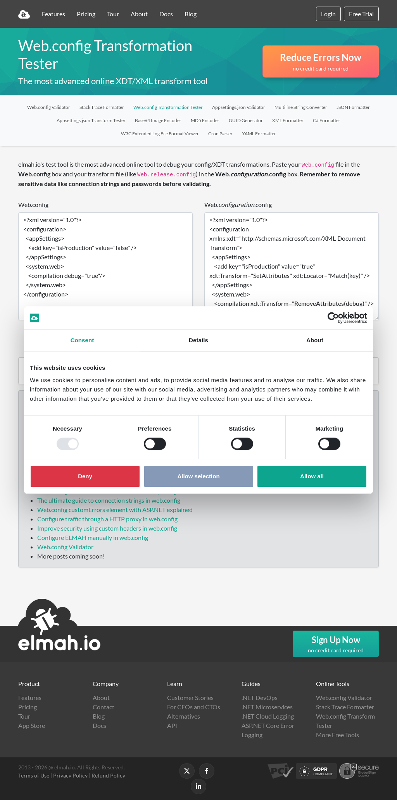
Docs (166, 13)
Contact (103, 706)
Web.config (33, 204)
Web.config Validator (48, 107)
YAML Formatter (259, 133)
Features (53, 13)
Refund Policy (108, 775)
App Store (31, 725)
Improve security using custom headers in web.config (107, 528)
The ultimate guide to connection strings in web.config (108, 500)
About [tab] (314, 340)
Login (328, 13)
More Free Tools (337, 734)
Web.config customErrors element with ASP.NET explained (115, 509)
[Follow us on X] (187, 771)
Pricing (86, 13)
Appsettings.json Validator (238, 107)
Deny (85, 476)
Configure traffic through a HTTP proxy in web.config (107, 518)
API (172, 725)
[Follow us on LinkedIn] (198, 786)
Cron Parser (220, 133)
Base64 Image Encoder (158, 120)
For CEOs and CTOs (193, 706)
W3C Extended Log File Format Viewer (160, 133)
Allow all (312, 476)
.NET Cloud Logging (268, 716)
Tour (113, 13)
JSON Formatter (353, 107)
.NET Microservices (267, 706)
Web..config (238, 204)
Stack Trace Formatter (101, 107)
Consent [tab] (82, 340)
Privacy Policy (70, 775)
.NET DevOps (260, 697)
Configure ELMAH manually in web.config (92, 537)
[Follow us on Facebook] (206, 771)
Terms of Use (33, 775)
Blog (191, 13)
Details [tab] (198, 340)
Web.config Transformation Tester (168, 107)
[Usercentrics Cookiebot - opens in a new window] (333, 318)
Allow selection (198, 476)
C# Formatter (326, 120)
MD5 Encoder (205, 120)
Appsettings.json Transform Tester (91, 120)
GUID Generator (246, 120)
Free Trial (361, 13)
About (139, 13)
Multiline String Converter (300, 107)
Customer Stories (190, 697)
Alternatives (183, 716)
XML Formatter (288, 120)
